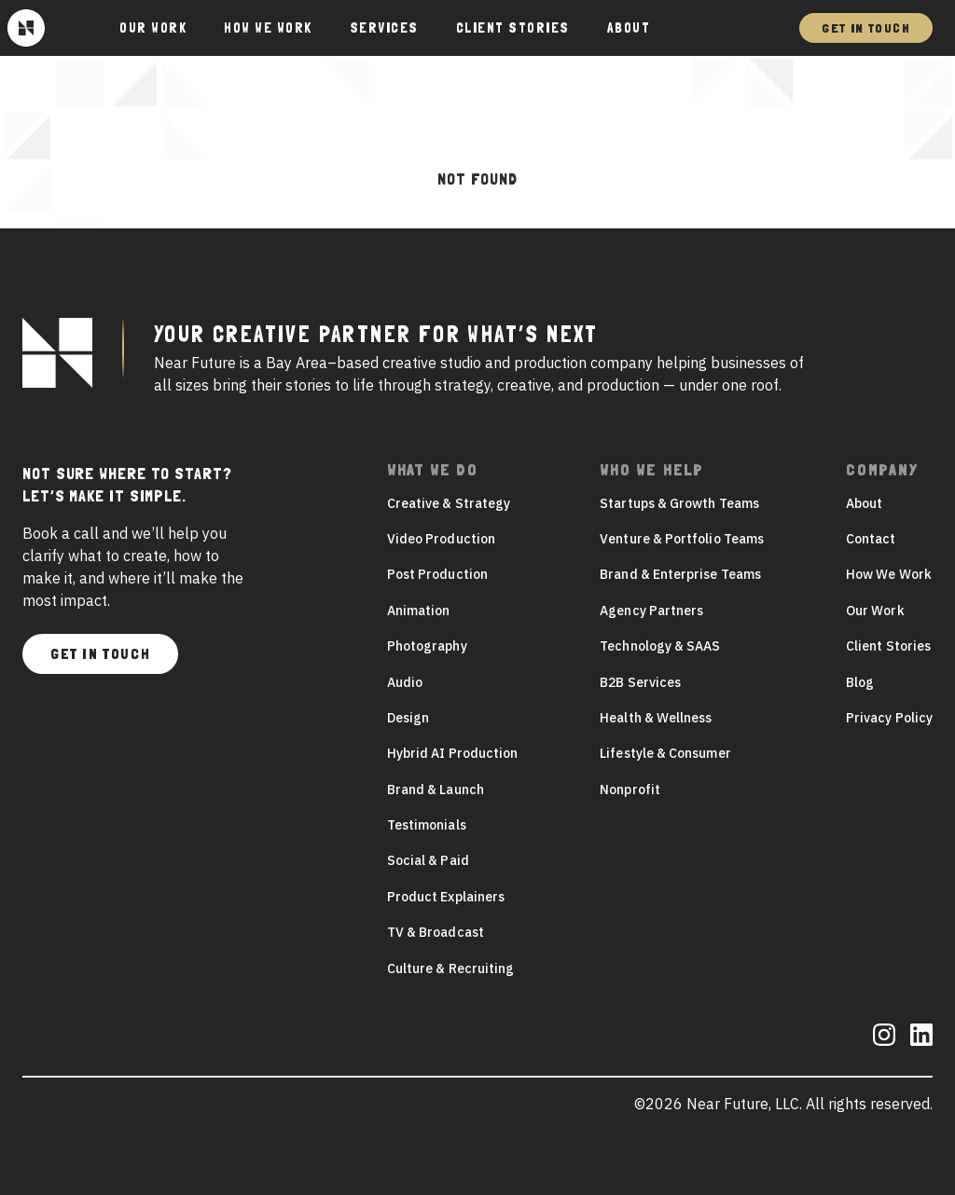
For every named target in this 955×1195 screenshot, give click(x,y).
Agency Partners (651, 610)
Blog (860, 682)
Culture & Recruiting (450, 968)
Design (408, 717)
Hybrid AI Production (452, 753)
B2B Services (640, 682)
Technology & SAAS (660, 646)
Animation (418, 610)
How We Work (268, 28)
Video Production (441, 538)
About (629, 28)
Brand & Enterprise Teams (680, 574)
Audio (404, 682)
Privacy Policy (889, 717)
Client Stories (513, 28)
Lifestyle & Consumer (665, 753)
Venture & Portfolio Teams (682, 538)
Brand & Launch (435, 789)
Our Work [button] (153, 28)
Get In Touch (866, 28)
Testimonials (426, 825)
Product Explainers (446, 896)
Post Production (437, 574)
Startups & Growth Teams (679, 503)
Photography (427, 646)
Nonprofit (630, 789)
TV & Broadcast (435, 932)
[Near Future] (26, 28)
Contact (871, 538)
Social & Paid (428, 860)
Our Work (875, 610)
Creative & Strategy (448, 503)
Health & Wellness (656, 717)
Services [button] (384, 28)
